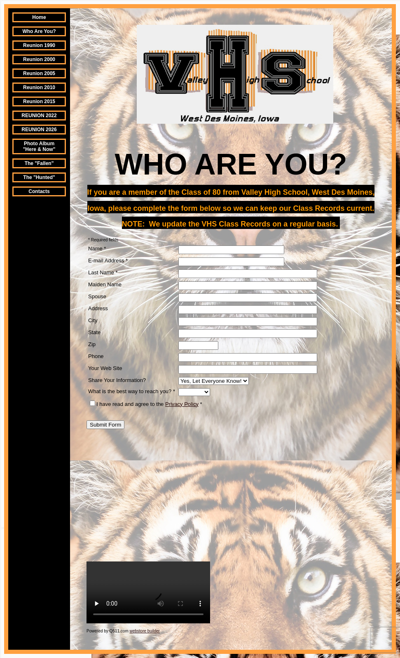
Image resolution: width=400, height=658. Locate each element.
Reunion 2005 (39, 73)
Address (98, 308)
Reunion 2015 (39, 101)
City (92, 320)
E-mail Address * (108, 260)
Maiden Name (105, 284)
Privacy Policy (182, 404)
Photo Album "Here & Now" (39, 146)
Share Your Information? (117, 380)
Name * (97, 248)
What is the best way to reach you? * (131, 391)
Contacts (38, 191)
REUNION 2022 (38, 115)
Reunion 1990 (39, 45)
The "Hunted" (39, 177)
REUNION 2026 (38, 129)
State (94, 332)
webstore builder (145, 631)
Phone (96, 356)
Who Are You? (39, 31)
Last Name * (103, 272)
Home (39, 17)
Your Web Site (105, 368)
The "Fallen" (39, 163)
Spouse (97, 296)
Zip (92, 344)
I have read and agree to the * (146, 404)
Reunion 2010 (39, 87)
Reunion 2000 (39, 59)
